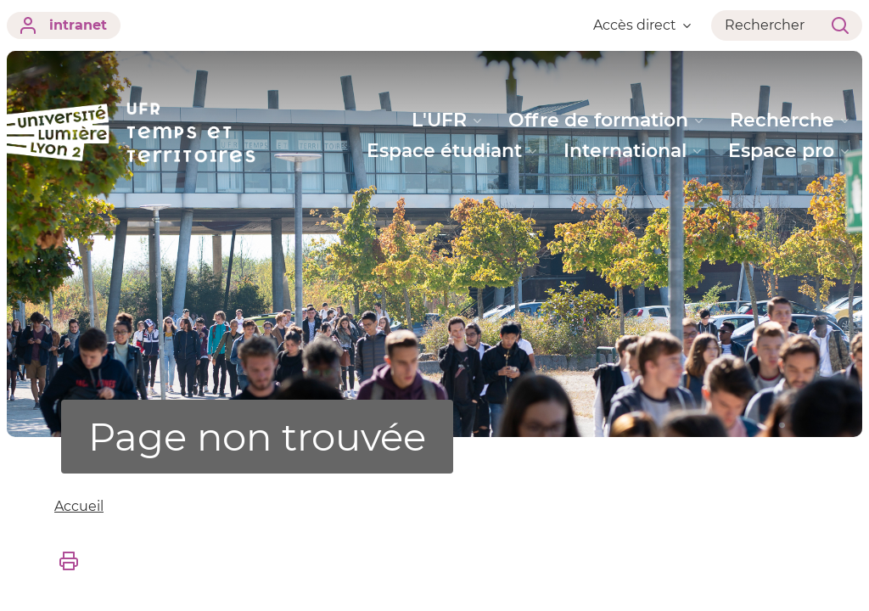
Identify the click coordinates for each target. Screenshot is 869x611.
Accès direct (642, 25)
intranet (63, 25)
